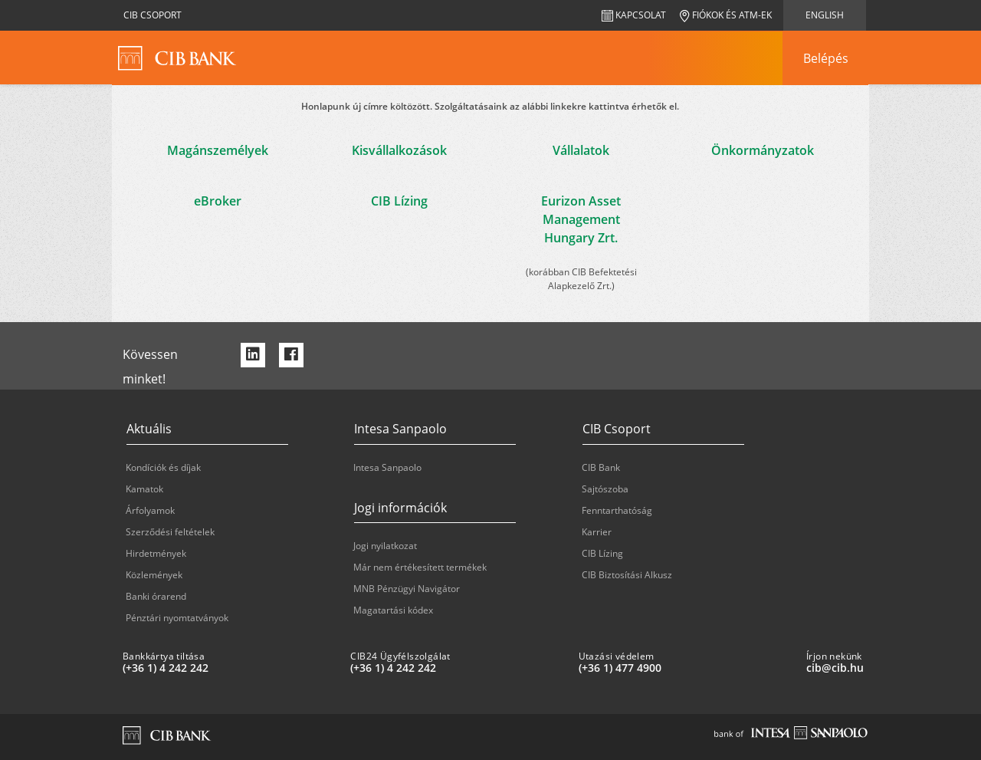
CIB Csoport (152, 14)
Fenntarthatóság (617, 510)
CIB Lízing (399, 200)
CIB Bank (601, 467)
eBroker (217, 200)
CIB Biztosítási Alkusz (627, 574)
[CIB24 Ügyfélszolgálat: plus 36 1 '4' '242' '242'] (458, 668)
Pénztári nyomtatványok (177, 617)
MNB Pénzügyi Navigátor (406, 588)
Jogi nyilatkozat (385, 545)
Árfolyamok (150, 510)
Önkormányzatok (762, 150)
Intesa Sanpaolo (387, 467)
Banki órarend (156, 596)
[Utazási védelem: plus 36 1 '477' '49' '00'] (686, 668)
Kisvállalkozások (399, 150)
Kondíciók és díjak (163, 467)
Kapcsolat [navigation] (634, 14)
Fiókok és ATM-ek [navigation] (726, 14)
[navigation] (825, 58)
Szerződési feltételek (170, 531)
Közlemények (154, 574)
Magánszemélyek (217, 150)
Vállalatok (581, 150)
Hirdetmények (156, 553)
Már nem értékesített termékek (420, 567)
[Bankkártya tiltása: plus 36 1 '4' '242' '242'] (230, 668)
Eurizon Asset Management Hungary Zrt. (581, 219)
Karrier (597, 531)
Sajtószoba (605, 488)
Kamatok (144, 488)
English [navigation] (824, 14)
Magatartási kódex (393, 610)
